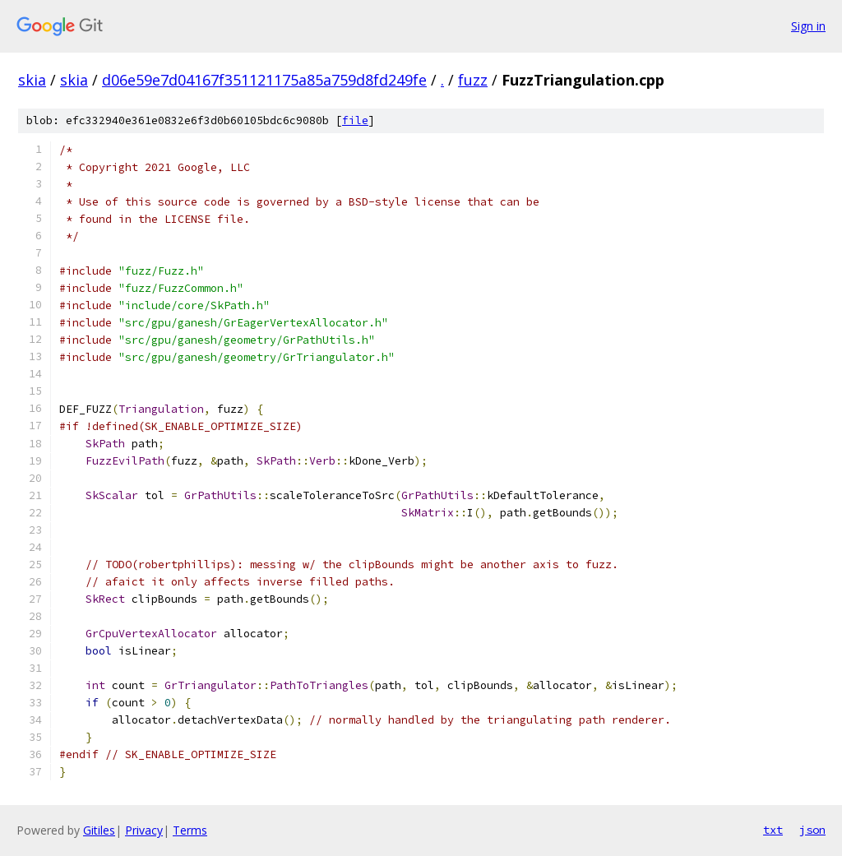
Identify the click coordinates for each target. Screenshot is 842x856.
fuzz (473, 80)
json (812, 829)
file (355, 120)
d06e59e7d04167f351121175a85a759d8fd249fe (264, 80)
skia (32, 80)
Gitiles (99, 830)
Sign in (808, 26)
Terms (190, 830)
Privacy (144, 830)
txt (773, 829)
